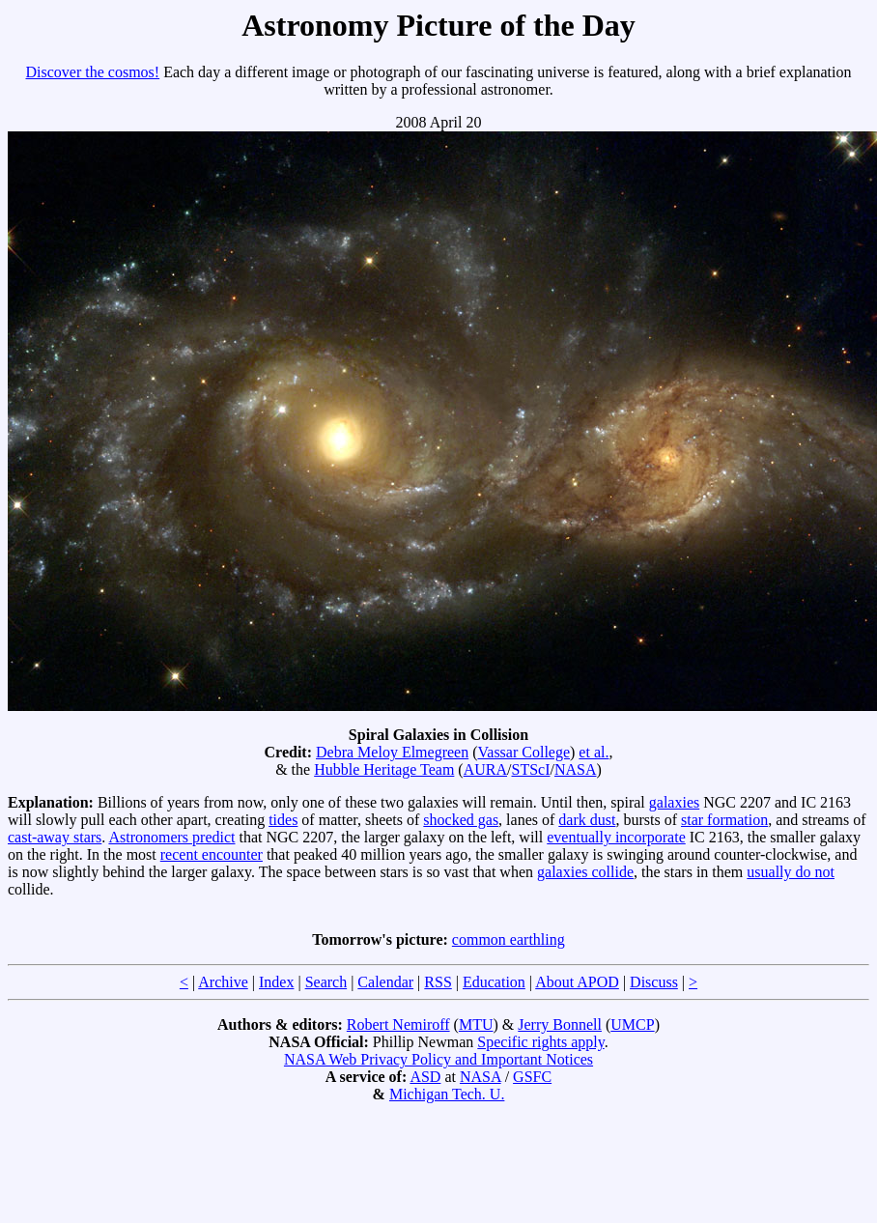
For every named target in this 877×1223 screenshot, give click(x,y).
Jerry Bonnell (560, 1024)
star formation (724, 819)
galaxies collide (585, 872)
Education (494, 982)
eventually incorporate (616, 837)
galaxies (674, 802)
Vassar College (524, 752)
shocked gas (460, 819)
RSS (437, 982)
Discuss (654, 982)
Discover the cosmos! (93, 72)
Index (276, 982)
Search (326, 982)
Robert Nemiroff (398, 1024)
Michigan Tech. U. (446, 1094)
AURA (485, 769)
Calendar (385, 982)
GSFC (532, 1076)
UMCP (632, 1024)
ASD (425, 1076)
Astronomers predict (171, 837)
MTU (476, 1024)
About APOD (577, 982)
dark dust (586, 819)
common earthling (508, 939)
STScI (530, 769)
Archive (223, 982)
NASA (575, 769)
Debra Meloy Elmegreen (392, 752)
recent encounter (211, 854)
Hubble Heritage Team (384, 769)
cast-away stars (54, 837)
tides (283, 819)
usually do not (791, 872)
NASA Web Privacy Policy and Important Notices (438, 1059)
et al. (593, 752)
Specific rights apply (540, 1042)
